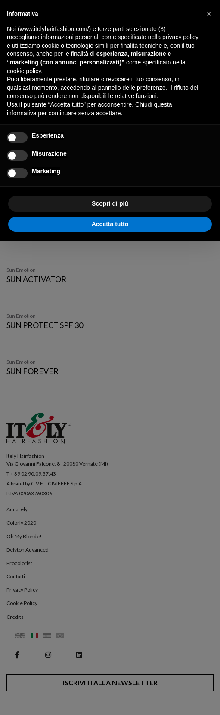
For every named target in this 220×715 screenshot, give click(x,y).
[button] (209, 14)
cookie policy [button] (24, 71)
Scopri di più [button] (110, 203)
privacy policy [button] (180, 37)
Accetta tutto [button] (110, 224)
